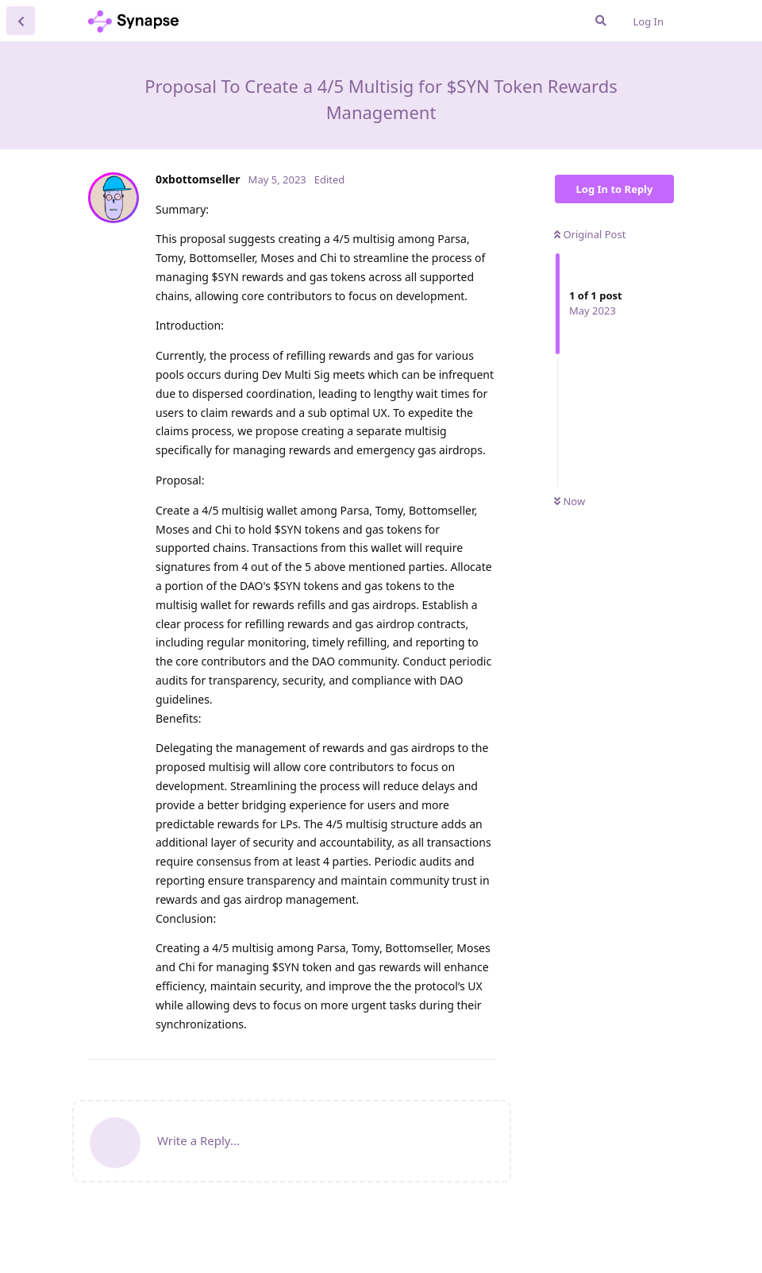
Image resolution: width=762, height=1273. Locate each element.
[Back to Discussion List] (20, 20)
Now (569, 501)
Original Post (589, 234)
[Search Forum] (601, 20)
